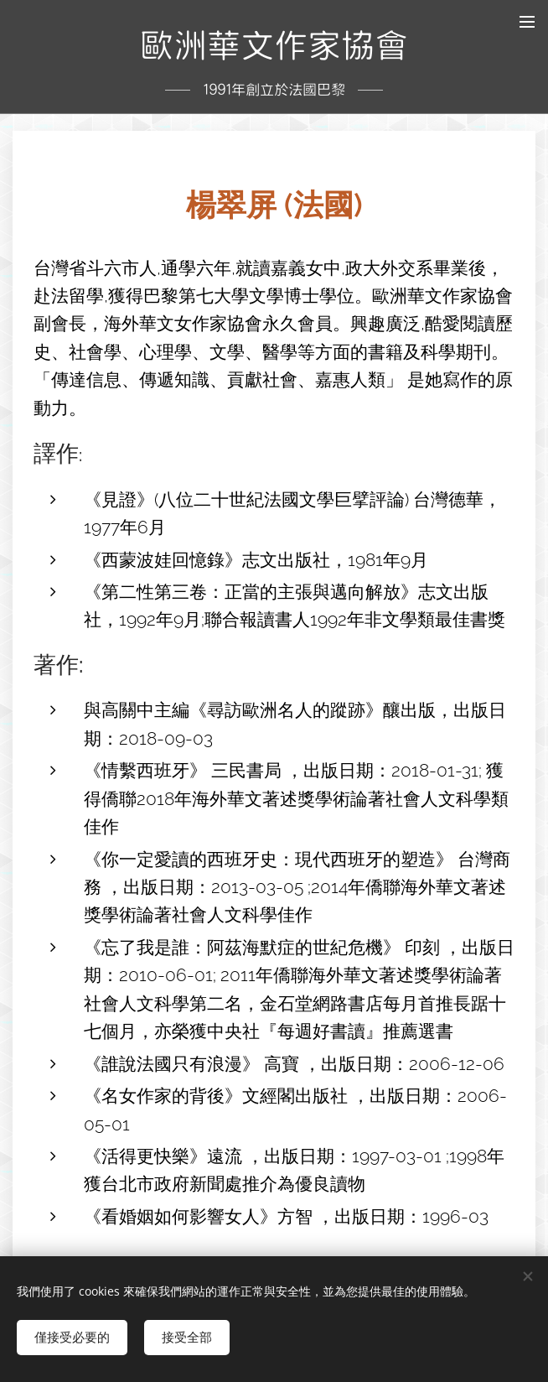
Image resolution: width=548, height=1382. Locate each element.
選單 (527, 22)
